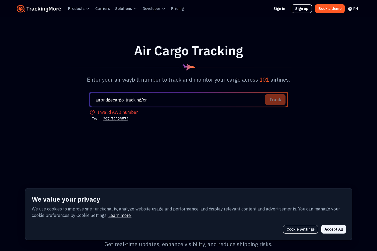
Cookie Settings (303, 229)
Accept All (334, 229)
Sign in (282, 8)
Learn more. (71, 215)
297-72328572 (114, 54)
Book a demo (330, 8)
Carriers (98, 8)
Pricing (166, 8)
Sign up (304, 8)
